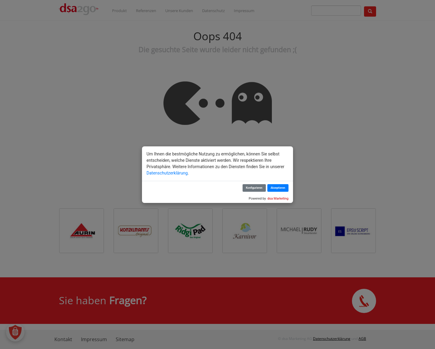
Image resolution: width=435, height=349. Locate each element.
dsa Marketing (277, 199)
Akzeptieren (278, 187)
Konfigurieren (254, 187)
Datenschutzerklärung (167, 173)
